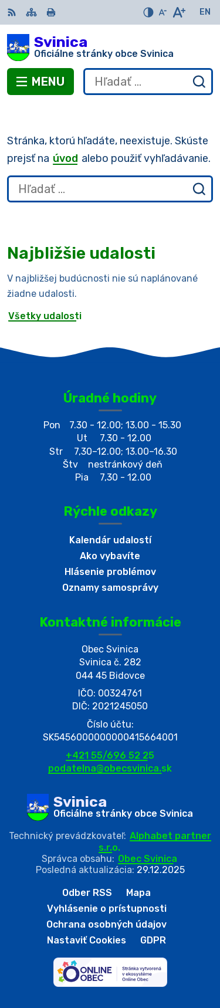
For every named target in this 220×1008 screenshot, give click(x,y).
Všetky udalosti (45, 316)
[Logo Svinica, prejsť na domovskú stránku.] (110, 47)
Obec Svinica (147, 858)
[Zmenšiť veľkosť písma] (162, 12)
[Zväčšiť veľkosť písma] (179, 12)
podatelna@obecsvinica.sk (110, 768)
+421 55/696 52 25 (110, 755)
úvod (65, 158)
